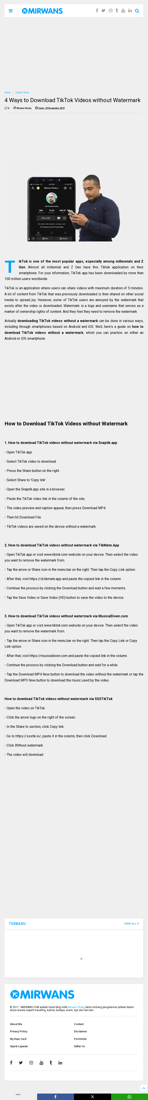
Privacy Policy (18, 1031)
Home (7, 92)
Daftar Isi (79, 1046)
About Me (16, 1024)
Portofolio (80, 1039)
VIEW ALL (131, 923)
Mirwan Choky (76, 1007)
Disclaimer (80, 1031)
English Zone (22, 92)
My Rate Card (18, 1039)
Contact (79, 1024)
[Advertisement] (74, 54)
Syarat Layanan (19, 1046)
